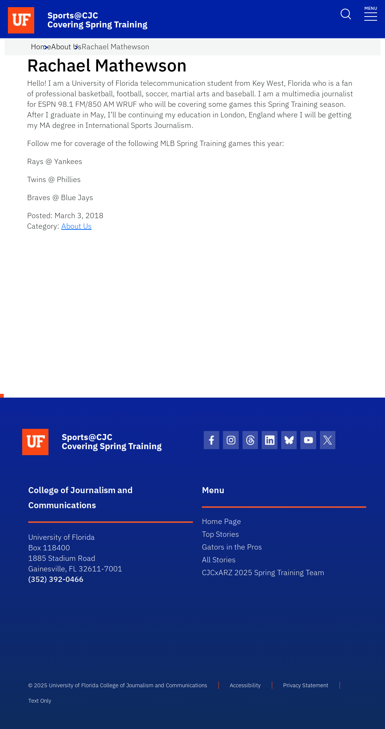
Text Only (39, 700)
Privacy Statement (305, 685)
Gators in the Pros (232, 547)
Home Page (221, 521)
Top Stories (220, 534)
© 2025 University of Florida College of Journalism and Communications (117, 685)
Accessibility (245, 685)
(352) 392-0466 (55, 579)
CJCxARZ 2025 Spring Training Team (263, 572)
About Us (66, 46)
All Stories (219, 559)
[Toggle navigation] (370, 13)
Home (41, 46)
